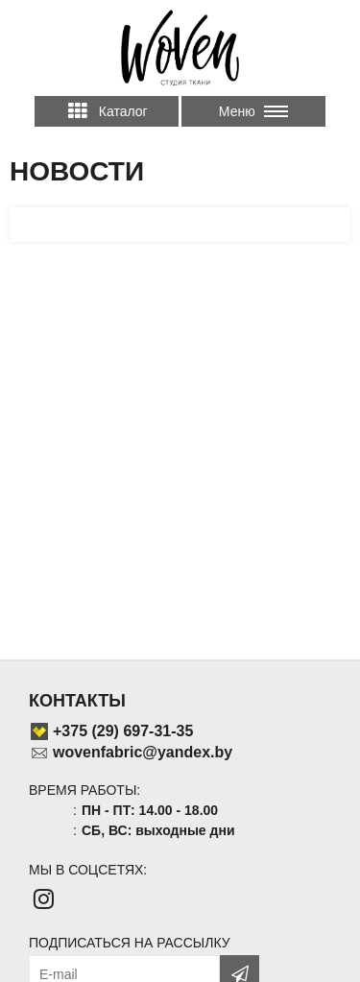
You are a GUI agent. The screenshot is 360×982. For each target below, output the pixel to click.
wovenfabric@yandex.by (142, 752)
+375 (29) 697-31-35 (123, 731)
